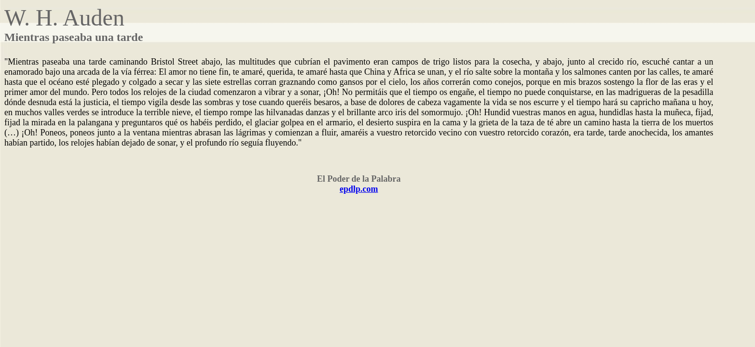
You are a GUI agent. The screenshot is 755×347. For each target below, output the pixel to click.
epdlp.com (359, 189)
